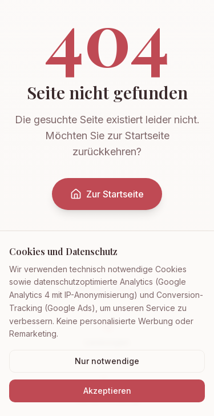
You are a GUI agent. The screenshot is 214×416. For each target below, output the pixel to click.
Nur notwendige (107, 361)
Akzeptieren (107, 390)
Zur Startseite (107, 194)
